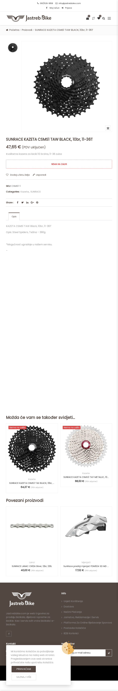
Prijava (67, 7)
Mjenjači (86, 562)
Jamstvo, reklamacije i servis (81, 617)
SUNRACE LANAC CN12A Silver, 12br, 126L (32, 566)
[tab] (14, 216)
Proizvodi (27, 30)
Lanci (32, 562)
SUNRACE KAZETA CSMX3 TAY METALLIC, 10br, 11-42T (86, 477)
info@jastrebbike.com (68, 3)
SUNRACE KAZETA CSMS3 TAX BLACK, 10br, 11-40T (32, 483)
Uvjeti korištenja (73, 601)
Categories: (13, 191)
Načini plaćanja (73, 612)
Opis (14, 216)
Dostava (69, 606)
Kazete (25, 191)
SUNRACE (35, 191)
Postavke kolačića (75, 628)
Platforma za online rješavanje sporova (88, 623)
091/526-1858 (45, 3)
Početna (15, 30)
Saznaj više (23, 677)
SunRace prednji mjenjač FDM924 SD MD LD (86, 566)
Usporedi (41, 174)
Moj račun (54, 7)
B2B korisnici (71, 633)
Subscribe (108, 653)
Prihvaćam (23, 669)
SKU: (8, 186)
